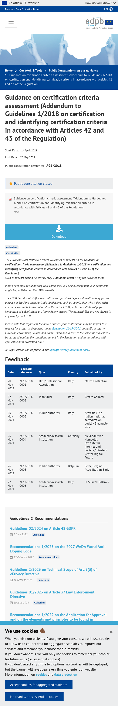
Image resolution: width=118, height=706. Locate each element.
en (106, 9)
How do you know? (100, 3)
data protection (65, 674)
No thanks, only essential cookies (34, 696)
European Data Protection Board (22, 9)
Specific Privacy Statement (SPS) (69, 350)
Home (9, 70)
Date (11, 372)
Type (42, 372)
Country (73, 372)
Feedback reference (26, 370)
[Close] (111, 631)
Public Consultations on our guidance (73, 70)
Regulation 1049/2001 (66, 328)
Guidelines (11, 247)
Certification (12, 253)
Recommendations (49, 557)
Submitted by (93, 372)
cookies (41, 674)
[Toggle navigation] (11, 23)
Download (59, 232)
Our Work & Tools (30, 70)
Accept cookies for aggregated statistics (38, 685)
